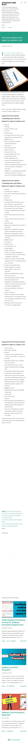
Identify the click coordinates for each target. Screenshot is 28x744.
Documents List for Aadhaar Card (12, 513)
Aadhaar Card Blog (9, 3)
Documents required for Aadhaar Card (12, 521)
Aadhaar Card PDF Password (10, 668)
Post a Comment (11, 641)
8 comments (10, 731)
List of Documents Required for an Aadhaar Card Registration (12, 525)
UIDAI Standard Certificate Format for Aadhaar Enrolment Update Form (13, 622)
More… (10, 27)
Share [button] (3, 528)
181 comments (10, 686)
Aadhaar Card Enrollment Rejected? (13, 713)
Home (3, 27)
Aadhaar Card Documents (13, 511)
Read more (23, 641)
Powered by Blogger (14, 739)
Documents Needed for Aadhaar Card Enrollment (11, 516)
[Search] (22, 3)
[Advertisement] (14, 323)
